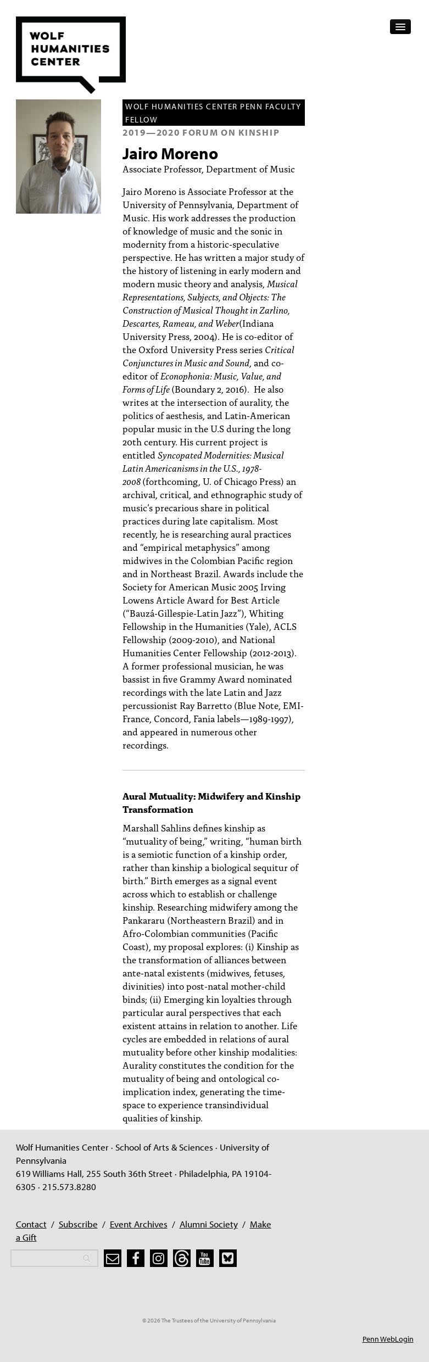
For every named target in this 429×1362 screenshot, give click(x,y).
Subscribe (78, 1224)
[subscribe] (112, 1258)
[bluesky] (228, 1258)
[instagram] (159, 1258)
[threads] (182, 1258)
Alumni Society (209, 1224)
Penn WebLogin (388, 1339)
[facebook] (135, 1258)
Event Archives (139, 1224)
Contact (31, 1224)
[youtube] (205, 1258)
